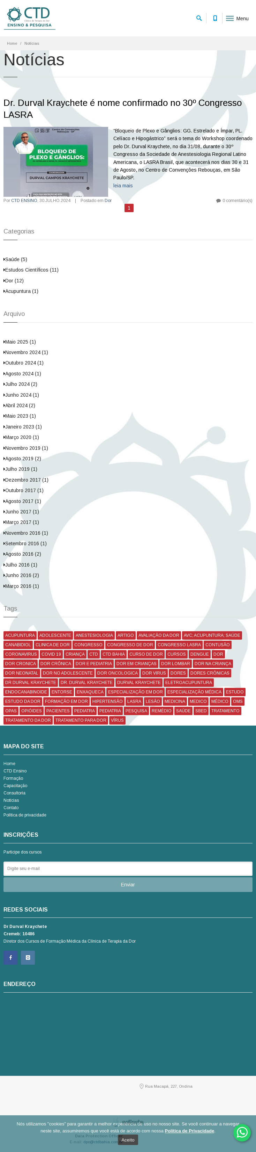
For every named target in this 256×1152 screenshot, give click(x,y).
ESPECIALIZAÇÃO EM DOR (135, 692)
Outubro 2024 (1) (23, 363)
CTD (93, 654)
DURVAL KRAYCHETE (139, 682)
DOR (218, 654)
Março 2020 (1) (21, 437)
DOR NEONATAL (21, 673)
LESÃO (153, 701)
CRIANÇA (75, 654)
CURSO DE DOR (146, 654)
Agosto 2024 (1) (22, 373)
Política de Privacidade (189, 1130)
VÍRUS (117, 720)
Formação (13, 778)
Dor (108, 200)
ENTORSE (62, 692)
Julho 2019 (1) (20, 469)
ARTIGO (126, 635)
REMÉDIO (162, 710)
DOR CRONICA (20, 663)
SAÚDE (183, 710)
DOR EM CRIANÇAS (136, 663)
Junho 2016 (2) (21, 575)
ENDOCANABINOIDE (26, 692)
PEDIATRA (84, 710)
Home (12, 43)
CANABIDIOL (18, 644)
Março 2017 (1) (21, 522)
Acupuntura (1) (20, 291)
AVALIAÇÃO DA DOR (158, 635)
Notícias (11, 800)
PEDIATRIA (110, 710)
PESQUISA (136, 710)
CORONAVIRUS (21, 654)
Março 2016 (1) (21, 586)
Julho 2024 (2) (20, 384)
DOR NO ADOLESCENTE (68, 673)
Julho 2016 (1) (20, 565)
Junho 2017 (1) (21, 511)
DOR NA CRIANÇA (213, 663)
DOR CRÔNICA (55, 663)
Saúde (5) (15, 259)
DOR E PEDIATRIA (94, 663)
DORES (178, 673)
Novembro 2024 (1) (25, 352)
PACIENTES (58, 710)
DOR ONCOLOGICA (117, 673)
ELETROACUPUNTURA (188, 682)
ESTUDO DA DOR (22, 701)
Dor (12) (13, 280)
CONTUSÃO (217, 644)
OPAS (11, 710)
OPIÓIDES (31, 710)
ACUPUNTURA (20, 635)
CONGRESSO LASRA (179, 644)
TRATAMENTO (225, 710)
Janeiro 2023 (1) (22, 427)
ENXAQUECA (90, 692)
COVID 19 (51, 654)
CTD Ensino (15, 771)
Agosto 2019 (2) (22, 458)
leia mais (123, 185)
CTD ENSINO (24, 200)
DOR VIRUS (154, 673)
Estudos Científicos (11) (31, 270)
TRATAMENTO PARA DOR (80, 720)
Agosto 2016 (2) (22, 554)
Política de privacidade (24, 815)
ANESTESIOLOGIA (94, 635)
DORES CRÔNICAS (209, 673)
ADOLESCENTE (55, 635)
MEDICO (198, 701)
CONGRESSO (88, 644)
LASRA (134, 701)
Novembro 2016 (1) (25, 533)
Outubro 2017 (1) (23, 490)
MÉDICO (219, 701)
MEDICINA (175, 701)
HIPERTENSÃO (107, 701)
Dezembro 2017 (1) (25, 480)
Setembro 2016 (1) (25, 543)
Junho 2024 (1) (21, 395)
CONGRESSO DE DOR (130, 644)
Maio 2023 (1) (19, 416)
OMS (238, 701)
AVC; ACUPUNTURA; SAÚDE (212, 635)
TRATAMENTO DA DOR (28, 720)
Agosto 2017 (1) (22, 501)
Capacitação (15, 785)
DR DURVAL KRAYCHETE (30, 682)
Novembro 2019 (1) (25, 448)
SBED (201, 710)
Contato (10, 807)
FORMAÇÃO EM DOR (66, 701)
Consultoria (14, 793)
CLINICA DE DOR (53, 644)
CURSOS (176, 654)
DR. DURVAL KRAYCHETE (87, 682)
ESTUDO (235, 692)
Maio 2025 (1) (19, 342)
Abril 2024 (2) (19, 405)
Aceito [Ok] (128, 1140)
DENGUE (199, 654)
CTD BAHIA (114, 654)
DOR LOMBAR (175, 663)
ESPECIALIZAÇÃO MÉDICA (194, 692)
